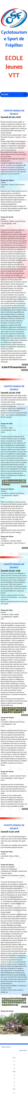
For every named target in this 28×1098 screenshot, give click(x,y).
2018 (14, 1071)
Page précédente (5, 1047)
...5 (14, 1085)
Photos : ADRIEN (25, 370)
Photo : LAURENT (24, 1035)
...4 (14, 1068)
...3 (14, 1065)
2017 (14, 1089)
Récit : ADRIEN (25, 364)
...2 (14, 1061)
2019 (14, 1058)
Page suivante (23, 1050)
